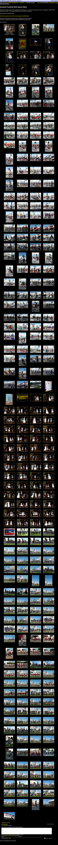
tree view (39, 2)
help (10, 839)
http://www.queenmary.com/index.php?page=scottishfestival (14, 16)
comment (4, 822)
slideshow (52, 2)
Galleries (22, 2)
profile (9, 2)
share (8, 822)
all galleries (15, 2)
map (57, 2)
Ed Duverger (5, 824)
